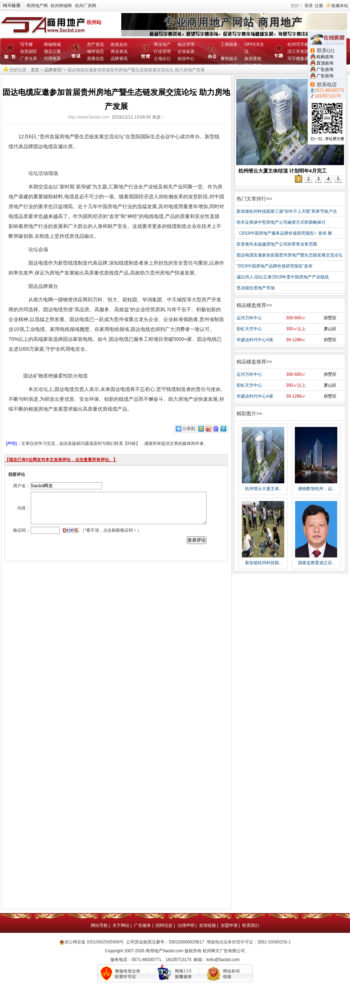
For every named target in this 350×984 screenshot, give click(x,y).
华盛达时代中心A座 (255, 339)
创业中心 (185, 58)
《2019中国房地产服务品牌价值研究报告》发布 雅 (284, 233)
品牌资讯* (53, 69)
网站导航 (99, 925)
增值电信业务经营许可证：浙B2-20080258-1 (248, 942)
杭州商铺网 (61, 5)
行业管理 (162, 51)
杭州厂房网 (85, 5)
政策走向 (119, 44)
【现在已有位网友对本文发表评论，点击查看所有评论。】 (61, 459)
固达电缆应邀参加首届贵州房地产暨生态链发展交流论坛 (290, 255)
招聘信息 (164, 925)
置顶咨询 (324, 63)
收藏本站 (339, 5)
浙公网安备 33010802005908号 (94, 942)
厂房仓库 (28, 58)
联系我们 (250, 925)
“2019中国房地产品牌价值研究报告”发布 (275, 266)
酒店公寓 (52, 51)
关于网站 (120, 925)
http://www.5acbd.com (88, 117)
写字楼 (26, 44)
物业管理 (185, 44)
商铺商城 (52, 44)
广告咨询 (324, 69)
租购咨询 (324, 56)
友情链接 (207, 925)
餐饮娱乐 (229, 58)
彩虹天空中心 (249, 328)
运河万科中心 (249, 317)
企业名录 (185, 51)
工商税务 (229, 44)
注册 (319, 5)
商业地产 (162, 44)
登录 (308, 5)
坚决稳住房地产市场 (256, 287)
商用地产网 (37, 5)
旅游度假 (252, 58)
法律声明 (185, 925)
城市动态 (95, 51)
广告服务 (142, 925)
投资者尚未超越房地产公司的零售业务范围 (277, 244)
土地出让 (162, 58)
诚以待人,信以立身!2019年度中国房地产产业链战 (283, 276)
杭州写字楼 (298, 44)
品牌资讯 (119, 58)
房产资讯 (95, 44)
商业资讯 (119, 51)
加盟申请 (229, 925)
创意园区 (28, 51)
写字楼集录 (298, 58)
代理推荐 (52, 58)
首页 (35, 69)
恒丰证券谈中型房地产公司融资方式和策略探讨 (281, 222)
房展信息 (95, 58)
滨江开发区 (298, 51)
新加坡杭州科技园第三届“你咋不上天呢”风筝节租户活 (287, 211)
